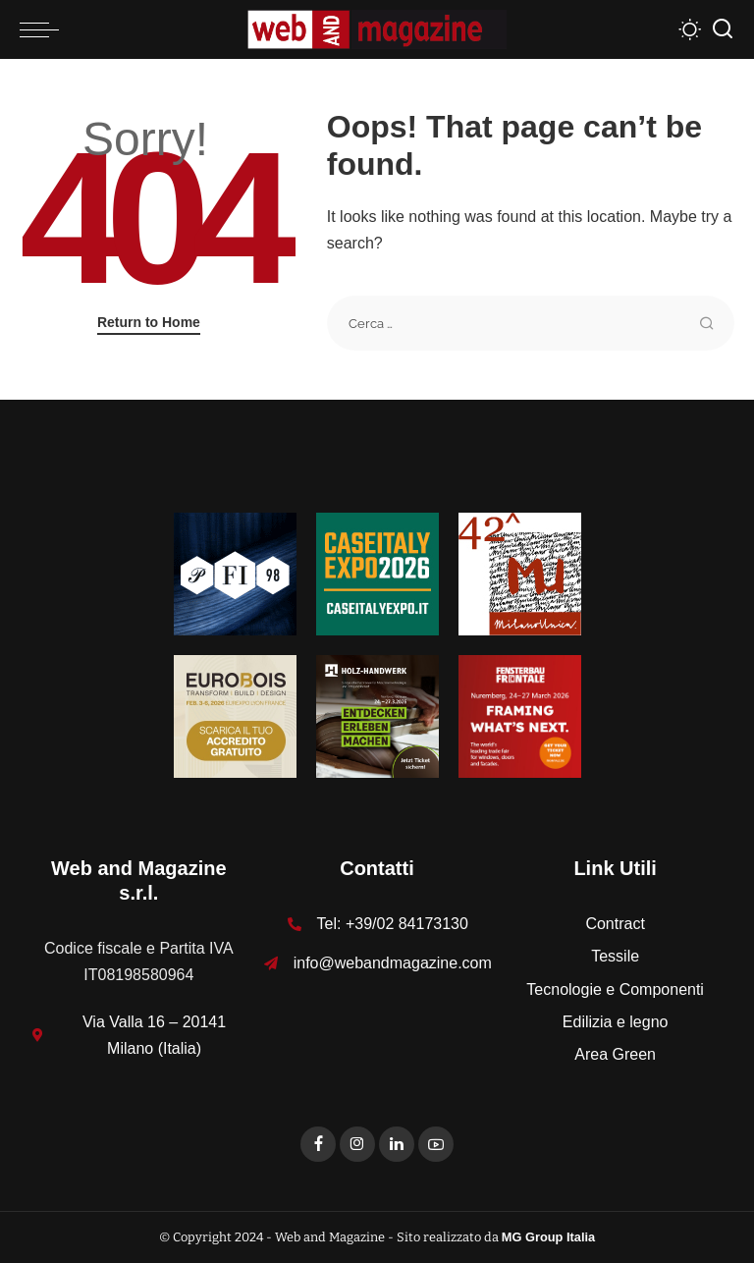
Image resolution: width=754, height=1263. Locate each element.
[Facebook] (318, 1144)
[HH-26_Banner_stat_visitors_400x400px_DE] (377, 715)
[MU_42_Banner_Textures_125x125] (520, 573)
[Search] (722, 29)
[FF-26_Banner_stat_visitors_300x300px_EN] (520, 715)
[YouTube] (436, 1144)
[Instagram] (357, 1144)
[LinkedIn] (396, 1144)
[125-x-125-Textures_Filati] (235, 573)
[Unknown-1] (377, 573)
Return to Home (148, 322)
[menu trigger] (44, 29)
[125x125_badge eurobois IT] (235, 715)
